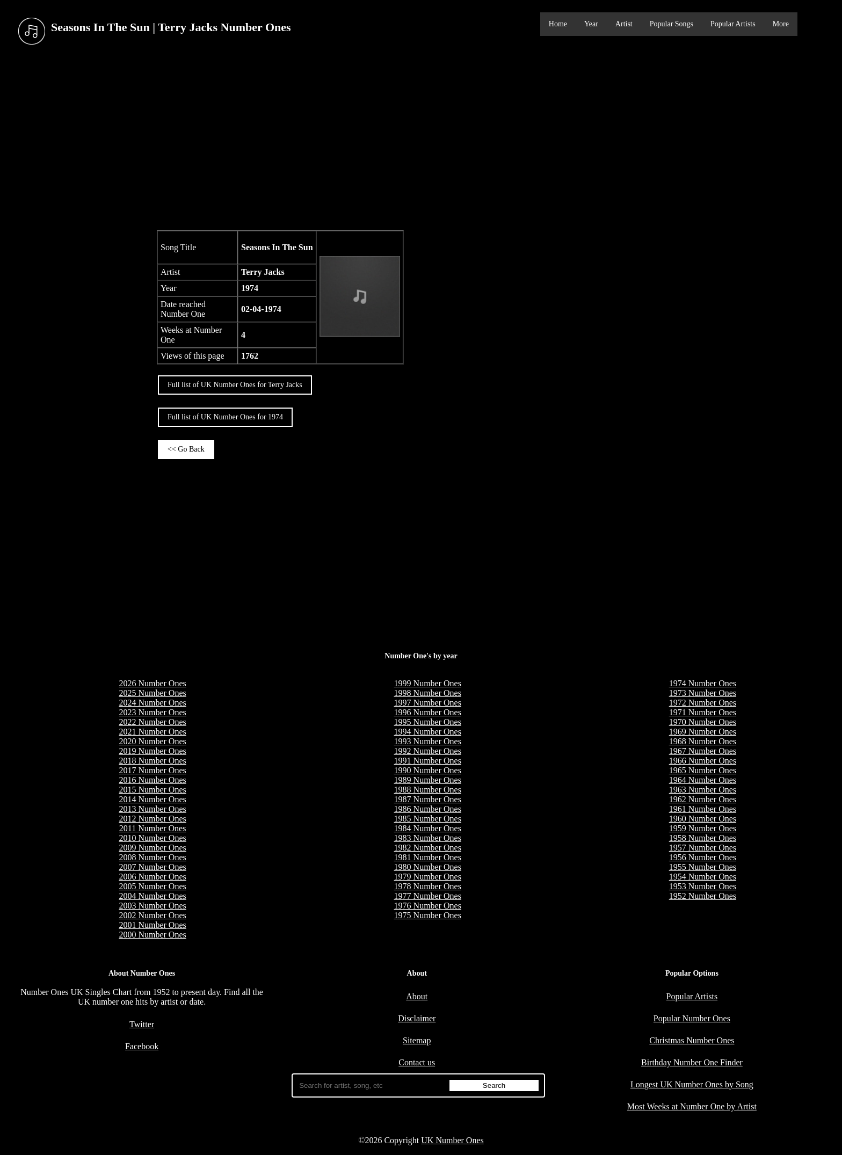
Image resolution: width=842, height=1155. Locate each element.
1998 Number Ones (427, 693)
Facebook (141, 1046)
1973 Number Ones (702, 693)
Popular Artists (733, 24)
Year (591, 24)
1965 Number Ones (702, 770)
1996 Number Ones (427, 712)
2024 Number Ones (152, 702)
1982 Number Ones (427, 847)
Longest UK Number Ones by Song (691, 1084)
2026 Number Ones (152, 683)
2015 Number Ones (152, 789)
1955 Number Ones (702, 866)
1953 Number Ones (702, 886)
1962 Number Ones (702, 799)
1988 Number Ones (427, 789)
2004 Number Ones (152, 895)
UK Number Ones (452, 1140)
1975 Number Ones (427, 915)
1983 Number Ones (427, 837)
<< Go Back (186, 449)
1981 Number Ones (427, 857)
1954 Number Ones (702, 876)
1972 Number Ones (702, 702)
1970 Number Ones (702, 722)
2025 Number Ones (152, 693)
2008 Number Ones (152, 857)
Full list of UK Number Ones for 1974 (225, 417)
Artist (624, 24)
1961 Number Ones (702, 808)
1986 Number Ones (427, 808)
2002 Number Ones (152, 915)
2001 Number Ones (152, 924)
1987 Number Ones (427, 799)
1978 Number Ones (427, 886)
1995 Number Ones (427, 722)
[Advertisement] (421, 139)
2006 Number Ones (152, 876)
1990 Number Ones (427, 770)
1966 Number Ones (702, 760)
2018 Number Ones (152, 760)
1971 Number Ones (702, 712)
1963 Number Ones (702, 789)
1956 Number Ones (702, 857)
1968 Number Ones (702, 741)
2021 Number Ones (152, 731)
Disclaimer (416, 1018)
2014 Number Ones (152, 799)
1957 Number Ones (702, 847)
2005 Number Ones (152, 886)
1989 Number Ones (427, 779)
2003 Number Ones (152, 905)
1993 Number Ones (427, 741)
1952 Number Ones (702, 895)
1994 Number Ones (427, 731)
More (781, 24)
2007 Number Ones (152, 866)
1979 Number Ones (427, 876)
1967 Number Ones (702, 751)
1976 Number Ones (427, 905)
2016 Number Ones (152, 779)
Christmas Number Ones (691, 1040)
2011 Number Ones (152, 828)
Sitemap (417, 1040)
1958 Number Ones (702, 837)
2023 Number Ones (152, 712)
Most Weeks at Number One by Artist (692, 1106)
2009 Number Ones (152, 847)
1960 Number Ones (702, 818)
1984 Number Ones (427, 828)
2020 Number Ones (152, 741)
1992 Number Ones (427, 751)
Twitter (141, 1024)
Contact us (416, 1062)
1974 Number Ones (702, 683)
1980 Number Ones (427, 866)
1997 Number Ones (427, 702)
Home (558, 24)
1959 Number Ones (702, 828)
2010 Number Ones (152, 837)
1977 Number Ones (427, 895)
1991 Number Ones (427, 760)
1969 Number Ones (702, 731)
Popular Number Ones (692, 1018)
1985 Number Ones (427, 818)
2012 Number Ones (152, 818)
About (416, 996)
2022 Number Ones (152, 722)
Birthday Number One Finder (692, 1062)
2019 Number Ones (152, 751)
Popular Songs (671, 24)
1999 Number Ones (427, 683)
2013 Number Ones (152, 808)
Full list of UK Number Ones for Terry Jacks (235, 385)
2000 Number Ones (152, 934)
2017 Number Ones (152, 770)
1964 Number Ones (702, 779)
